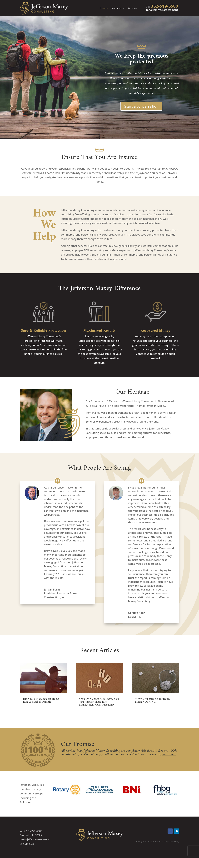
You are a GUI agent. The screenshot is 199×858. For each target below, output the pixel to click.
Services (116, 8)
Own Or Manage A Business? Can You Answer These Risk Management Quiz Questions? (99, 701)
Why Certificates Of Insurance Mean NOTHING (152, 700)
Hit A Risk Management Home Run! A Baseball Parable (41, 700)
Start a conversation (141, 106)
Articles (132, 8)
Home (104, 8)
